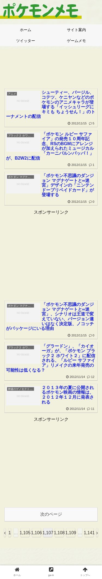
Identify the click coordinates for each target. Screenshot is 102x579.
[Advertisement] (51, 66)
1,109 (70, 532)
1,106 (36, 532)
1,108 (59, 532)
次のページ (51, 514)
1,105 (25, 532)
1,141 (89, 532)
